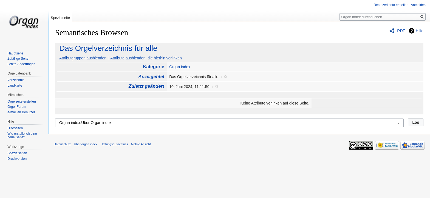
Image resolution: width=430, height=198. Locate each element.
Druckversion (17, 159)
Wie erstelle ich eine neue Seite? (22, 135)
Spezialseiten (17, 153)
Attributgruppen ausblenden (82, 58)
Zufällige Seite (17, 59)
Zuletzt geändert (146, 86)
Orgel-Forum (16, 107)
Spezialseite (60, 18)
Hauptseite (15, 53)
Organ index (179, 67)
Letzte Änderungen (21, 64)
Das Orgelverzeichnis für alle (108, 48)
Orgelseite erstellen (21, 101)
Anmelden (418, 5)
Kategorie (153, 66)
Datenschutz (62, 144)
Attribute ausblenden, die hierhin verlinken (146, 58)
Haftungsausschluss (114, 144)
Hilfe (419, 31)
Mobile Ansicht (141, 144)
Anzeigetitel (151, 76)
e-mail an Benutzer (21, 112)
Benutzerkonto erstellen (391, 5)
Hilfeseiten (15, 128)
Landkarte (14, 85)
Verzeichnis (15, 80)
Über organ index (85, 144)
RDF (401, 31)
